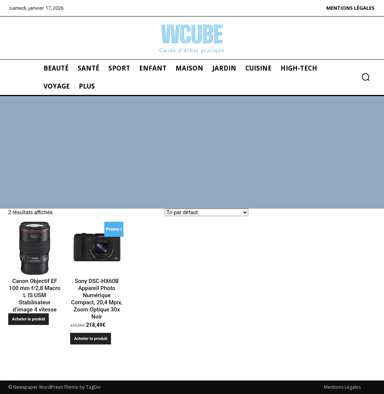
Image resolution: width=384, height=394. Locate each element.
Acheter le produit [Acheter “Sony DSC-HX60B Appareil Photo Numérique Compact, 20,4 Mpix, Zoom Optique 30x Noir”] (90, 338)
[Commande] (206, 212)
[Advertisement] (192, 152)
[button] (366, 77)
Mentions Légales (342, 387)
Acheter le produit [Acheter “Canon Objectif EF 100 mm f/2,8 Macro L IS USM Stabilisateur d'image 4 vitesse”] (28, 319)
